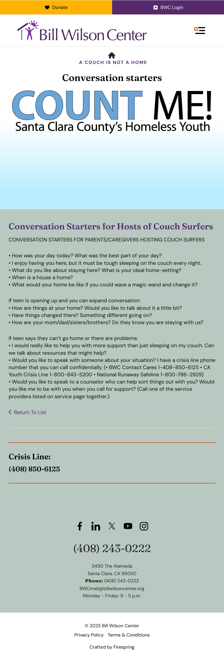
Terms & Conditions (129, 635)
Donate (56, 7)
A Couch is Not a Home (113, 62)
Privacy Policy (89, 635)
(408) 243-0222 (112, 548)
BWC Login (168, 7)
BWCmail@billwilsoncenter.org (112, 588)
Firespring (124, 647)
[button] (199, 30)
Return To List (30, 412)
